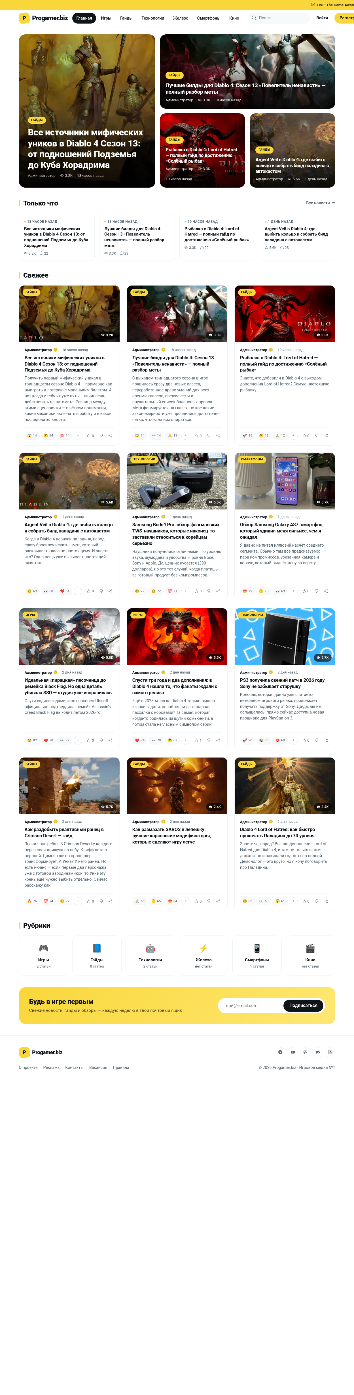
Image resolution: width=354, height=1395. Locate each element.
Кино (234, 18)
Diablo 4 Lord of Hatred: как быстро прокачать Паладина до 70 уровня (277, 832)
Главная (84, 18)
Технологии (152, 18)
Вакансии (98, 1067)
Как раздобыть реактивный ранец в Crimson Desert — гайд (64, 832)
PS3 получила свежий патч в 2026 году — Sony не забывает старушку (284, 683)
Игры (106, 18)
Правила (121, 1067)
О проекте (28, 1067)
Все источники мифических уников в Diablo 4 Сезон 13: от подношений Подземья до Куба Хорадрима (65, 364)
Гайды (126, 18)
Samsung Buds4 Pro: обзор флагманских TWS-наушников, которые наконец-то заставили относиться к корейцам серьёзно (175, 534)
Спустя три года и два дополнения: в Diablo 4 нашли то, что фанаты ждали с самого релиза (174, 686)
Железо (180, 18)
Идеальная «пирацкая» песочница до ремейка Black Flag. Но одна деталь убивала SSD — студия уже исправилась (68, 686)
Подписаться (303, 1005)
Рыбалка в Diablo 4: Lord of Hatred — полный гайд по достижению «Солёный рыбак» (283, 364)
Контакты (74, 1067)
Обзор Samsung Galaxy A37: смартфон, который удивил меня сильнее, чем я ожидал (282, 531)
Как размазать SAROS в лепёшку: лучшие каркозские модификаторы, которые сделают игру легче (171, 835)
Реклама (51, 1067)
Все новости (320, 203)
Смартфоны (209, 18)
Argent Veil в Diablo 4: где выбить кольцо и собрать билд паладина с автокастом (69, 528)
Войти (322, 18)
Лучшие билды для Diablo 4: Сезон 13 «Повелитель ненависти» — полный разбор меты (173, 364)
